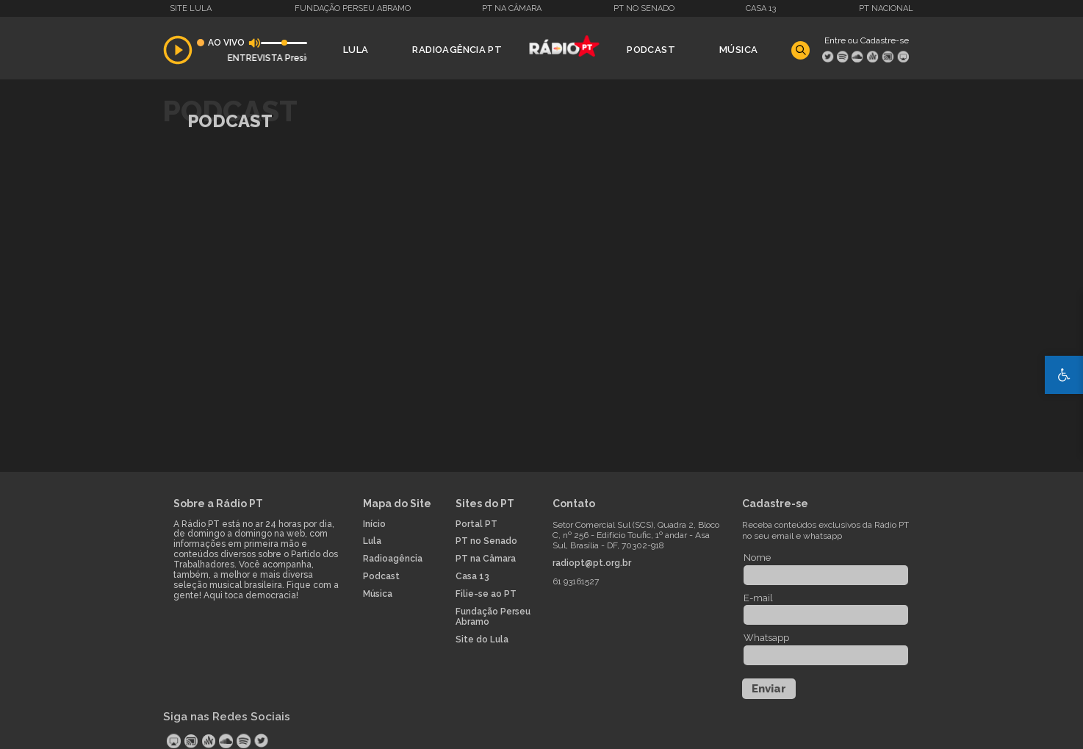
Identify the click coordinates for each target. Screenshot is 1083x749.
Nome (757, 557)
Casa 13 (761, 8)
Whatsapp (766, 637)
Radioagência (392, 559)
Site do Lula (482, 640)
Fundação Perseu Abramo (353, 8)
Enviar (769, 688)
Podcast (651, 49)
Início (374, 524)
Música (738, 49)
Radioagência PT (457, 49)
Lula (356, 49)
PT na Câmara (512, 8)
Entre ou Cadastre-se (866, 40)
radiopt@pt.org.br (592, 563)
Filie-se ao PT (486, 594)
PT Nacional (886, 8)
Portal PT (476, 524)
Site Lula (191, 8)
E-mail (758, 597)
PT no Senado (644, 8)
